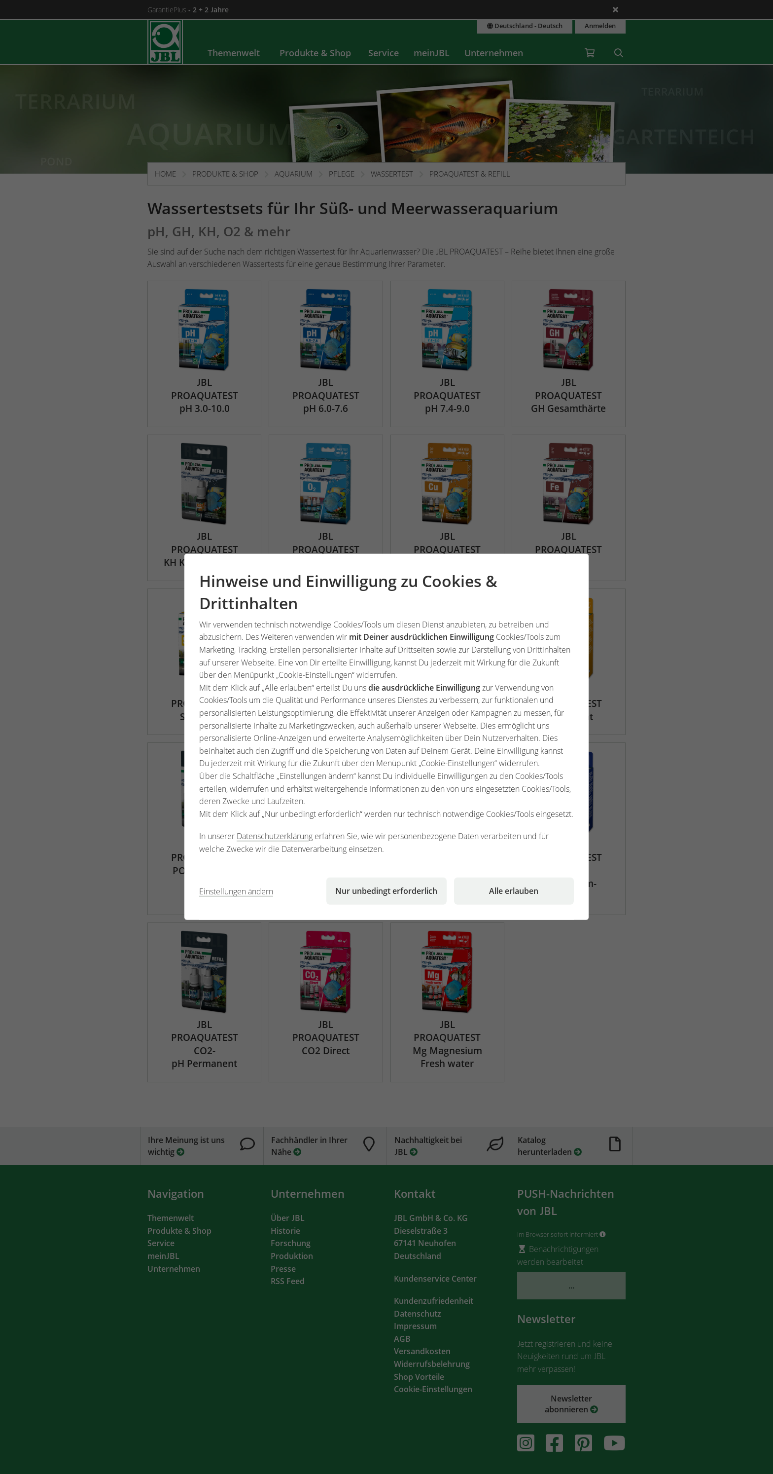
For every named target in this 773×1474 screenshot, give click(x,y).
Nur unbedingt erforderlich (386, 890)
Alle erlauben (513, 890)
